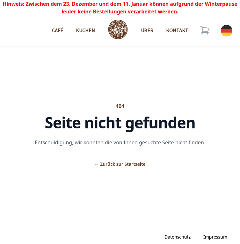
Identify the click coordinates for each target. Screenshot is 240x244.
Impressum (215, 237)
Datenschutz (177, 237)
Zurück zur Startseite (120, 164)
